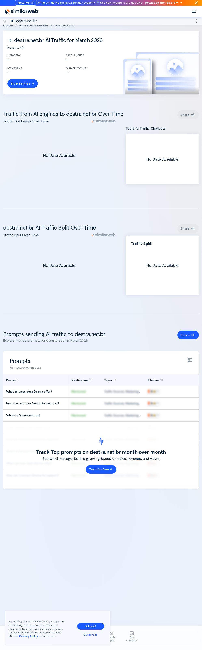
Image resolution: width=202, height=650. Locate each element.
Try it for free (23, 83)
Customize (91, 634)
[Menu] (194, 15)
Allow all (91, 625)
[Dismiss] (196, 4)
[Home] (21, 15)
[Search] (101, 25)
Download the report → (163, 4)
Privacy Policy (29, 635)
